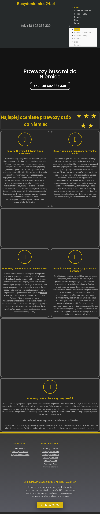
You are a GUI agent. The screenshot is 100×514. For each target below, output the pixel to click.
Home (77, 7)
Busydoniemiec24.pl (36, 3)
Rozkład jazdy (80, 14)
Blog (76, 20)
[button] (83, 26)
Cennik (77, 17)
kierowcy (53, 425)
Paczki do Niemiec (82, 11)
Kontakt (77, 23)
